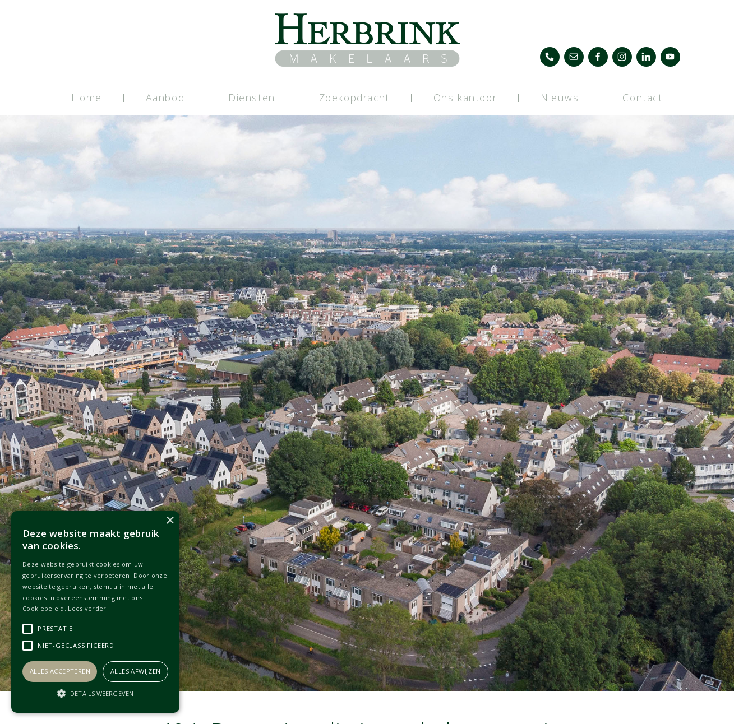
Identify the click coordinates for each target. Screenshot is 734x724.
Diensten (251, 97)
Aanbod (165, 97)
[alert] (95, 612)
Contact (642, 97)
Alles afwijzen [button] (135, 671)
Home (86, 97)
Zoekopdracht (354, 97)
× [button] (169, 521)
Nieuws (560, 97)
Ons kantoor (465, 97)
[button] (95, 693)
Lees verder (87, 608)
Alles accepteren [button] (60, 671)
